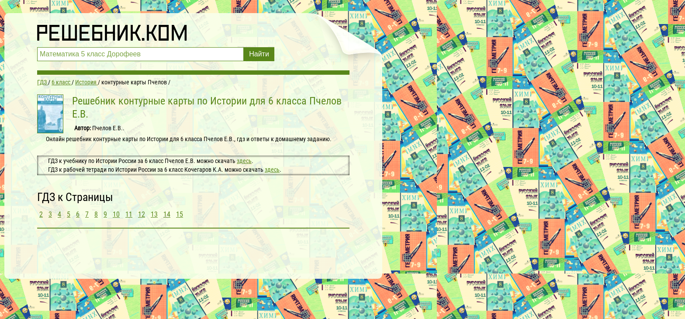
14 (166, 214)
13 (154, 214)
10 (116, 214)
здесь (244, 160)
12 (141, 214)
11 (128, 214)
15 (179, 214)
